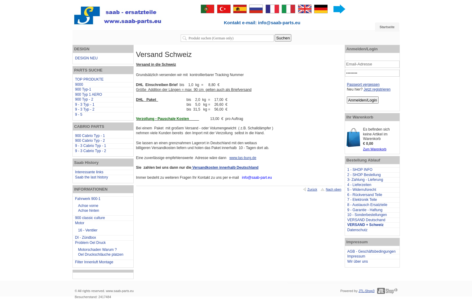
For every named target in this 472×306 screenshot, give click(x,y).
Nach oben (333, 189)
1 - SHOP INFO (360, 170)
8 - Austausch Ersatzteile (367, 205)
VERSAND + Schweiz (365, 225)
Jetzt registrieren (377, 89)
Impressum (356, 256)
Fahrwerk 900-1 (88, 199)
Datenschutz (357, 230)
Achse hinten (88, 210)
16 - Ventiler (88, 230)
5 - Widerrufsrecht (361, 190)
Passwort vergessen (363, 84)
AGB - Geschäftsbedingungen (371, 251)
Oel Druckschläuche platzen (100, 254)
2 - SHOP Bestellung (364, 175)
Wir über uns (357, 261)
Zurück (312, 189)
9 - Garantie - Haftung (365, 210)
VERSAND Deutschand (366, 220)
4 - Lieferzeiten (359, 185)
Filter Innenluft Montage (94, 262)
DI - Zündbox (85, 237)
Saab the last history (91, 177)
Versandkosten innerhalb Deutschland (224, 167)
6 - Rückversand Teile (364, 195)
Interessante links (89, 172)
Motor (80, 223)
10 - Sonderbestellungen (367, 215)
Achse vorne (88, 206)
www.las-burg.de (242, 158)
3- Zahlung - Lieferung (365, 180)
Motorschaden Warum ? (97, 250)
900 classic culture (90, 218)
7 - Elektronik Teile (362, 200)
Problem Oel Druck (90, 243)
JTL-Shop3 (367, 291)
